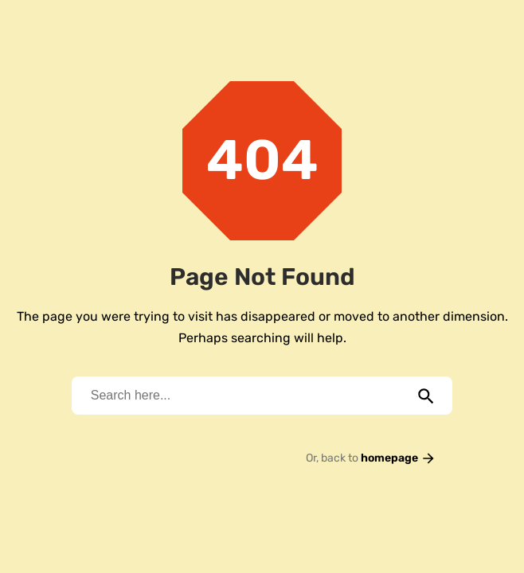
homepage (398, 458)
